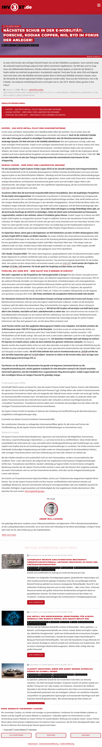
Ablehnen (86, 735)
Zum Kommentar (36, 602)
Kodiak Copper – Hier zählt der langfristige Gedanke (32, 112)
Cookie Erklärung (67, 744)
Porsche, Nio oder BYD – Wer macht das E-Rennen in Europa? (36, 115)
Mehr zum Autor (9, 535)
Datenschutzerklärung (48, 744)
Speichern (51, 735)
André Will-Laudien (36, 90)
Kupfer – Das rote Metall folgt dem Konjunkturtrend (33, 109)
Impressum (33, 744)
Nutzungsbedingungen (34, 491)
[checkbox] (2, 730)
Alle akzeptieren (16, 735)
